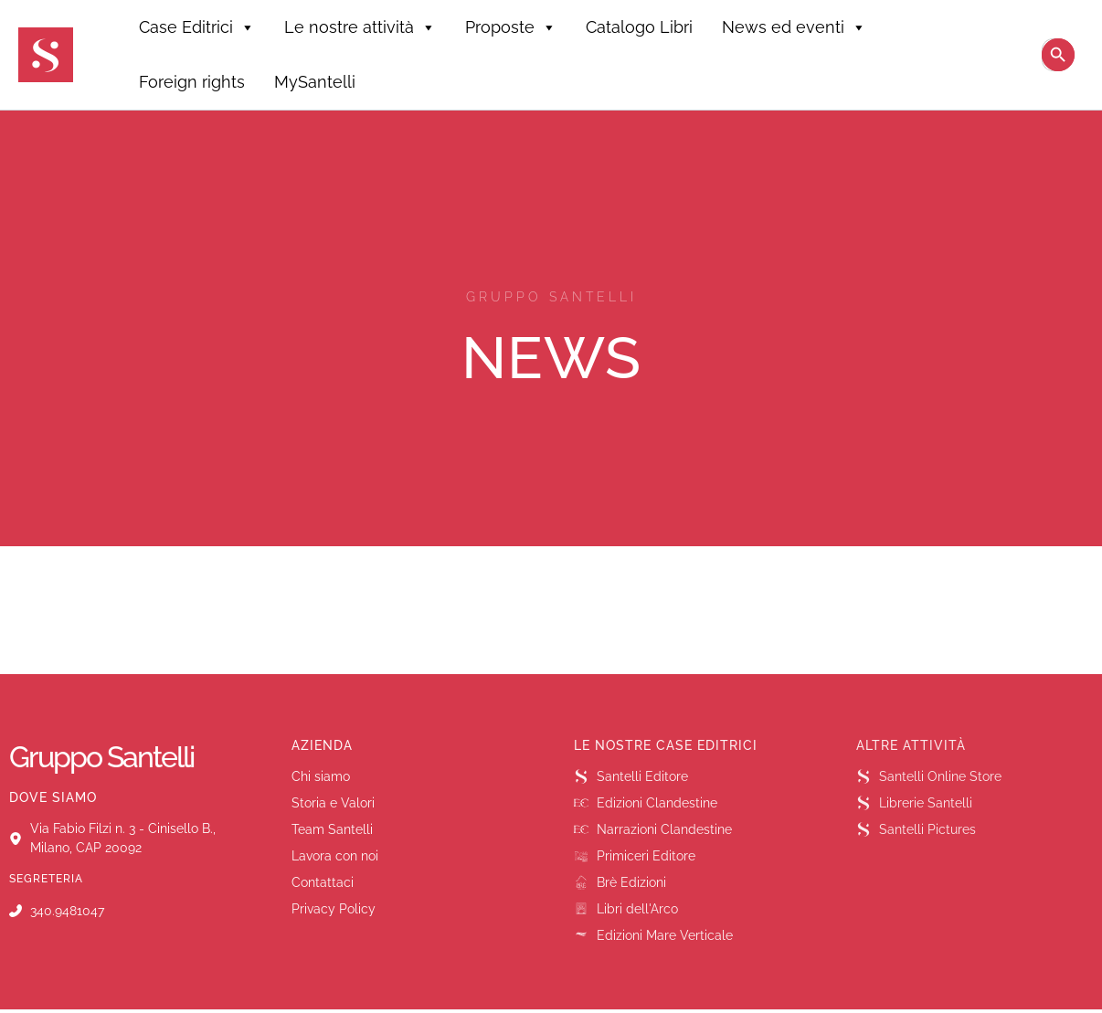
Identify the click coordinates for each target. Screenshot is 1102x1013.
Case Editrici (197, 27)
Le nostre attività (360, 27)
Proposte (510, 27)
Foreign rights (192, 81)
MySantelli (314, 81)
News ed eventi (794, 27)
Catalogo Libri (639, 27)
